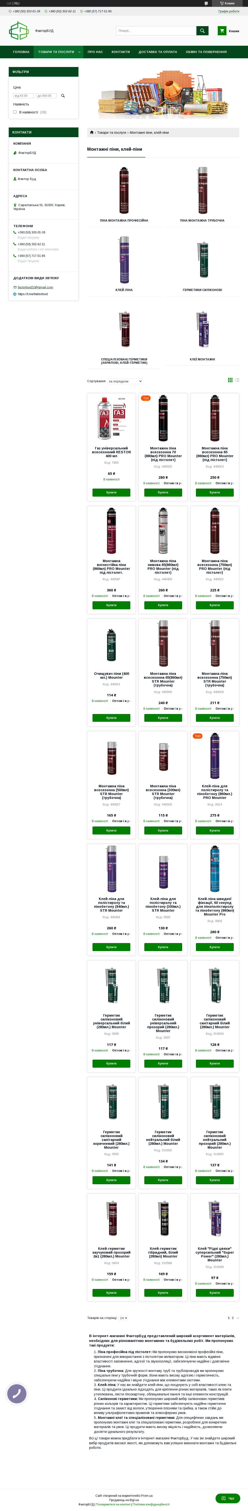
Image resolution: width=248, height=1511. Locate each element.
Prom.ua (147, 1495)
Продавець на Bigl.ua (124, 1500)
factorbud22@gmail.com (35, 287)
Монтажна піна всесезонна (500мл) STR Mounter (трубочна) (111, 792)
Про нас (95, 52)
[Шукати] (202, 30)
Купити (111, 492)
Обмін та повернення (206, 52)
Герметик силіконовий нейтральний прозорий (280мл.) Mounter (215, 1139)
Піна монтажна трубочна (202, 220)
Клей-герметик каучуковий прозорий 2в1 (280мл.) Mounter (112, 1252)
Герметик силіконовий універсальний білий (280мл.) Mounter (111, 1021)
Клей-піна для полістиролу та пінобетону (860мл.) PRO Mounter (214, 792)
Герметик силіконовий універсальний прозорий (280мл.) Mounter (163, 1023)
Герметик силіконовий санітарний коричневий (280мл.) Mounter (111, 1139)
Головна (21, 52)
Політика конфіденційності (151, 1504)
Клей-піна (124, 290)
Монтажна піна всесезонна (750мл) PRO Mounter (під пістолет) (214, 566)
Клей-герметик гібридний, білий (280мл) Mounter (163, 1252)
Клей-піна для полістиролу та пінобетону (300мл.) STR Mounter (163, 904)
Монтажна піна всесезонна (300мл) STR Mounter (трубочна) (163, 792)
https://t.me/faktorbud (33, 294)
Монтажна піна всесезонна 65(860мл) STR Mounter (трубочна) (163, 679)
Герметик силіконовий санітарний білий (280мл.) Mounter (215, 1021)
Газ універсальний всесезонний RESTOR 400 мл (111, 452)
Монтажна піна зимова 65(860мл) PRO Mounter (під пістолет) (163, 566)
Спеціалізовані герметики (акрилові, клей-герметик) (124, 361)
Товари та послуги (56, 52)
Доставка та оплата (158, 52)
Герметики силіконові (202, 290)
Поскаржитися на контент (113, 1504)
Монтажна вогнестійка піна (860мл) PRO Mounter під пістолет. (111, 566)
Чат (227, 1498)
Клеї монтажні (202, 359)
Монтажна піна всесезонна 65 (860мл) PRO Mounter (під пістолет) (214, 454)
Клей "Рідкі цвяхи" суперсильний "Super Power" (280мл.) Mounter (214, 1254)
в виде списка (237, 381)
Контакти (121, 52)
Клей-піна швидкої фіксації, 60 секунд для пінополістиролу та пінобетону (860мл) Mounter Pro (214, 906)
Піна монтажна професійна (124, 220)
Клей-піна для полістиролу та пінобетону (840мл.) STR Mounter (111, 904)
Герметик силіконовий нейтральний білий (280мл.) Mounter (163, 1138)
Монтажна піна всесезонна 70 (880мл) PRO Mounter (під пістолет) (163, 454)
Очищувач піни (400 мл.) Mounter (111, 675)
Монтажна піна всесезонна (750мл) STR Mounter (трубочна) (214, 679)
